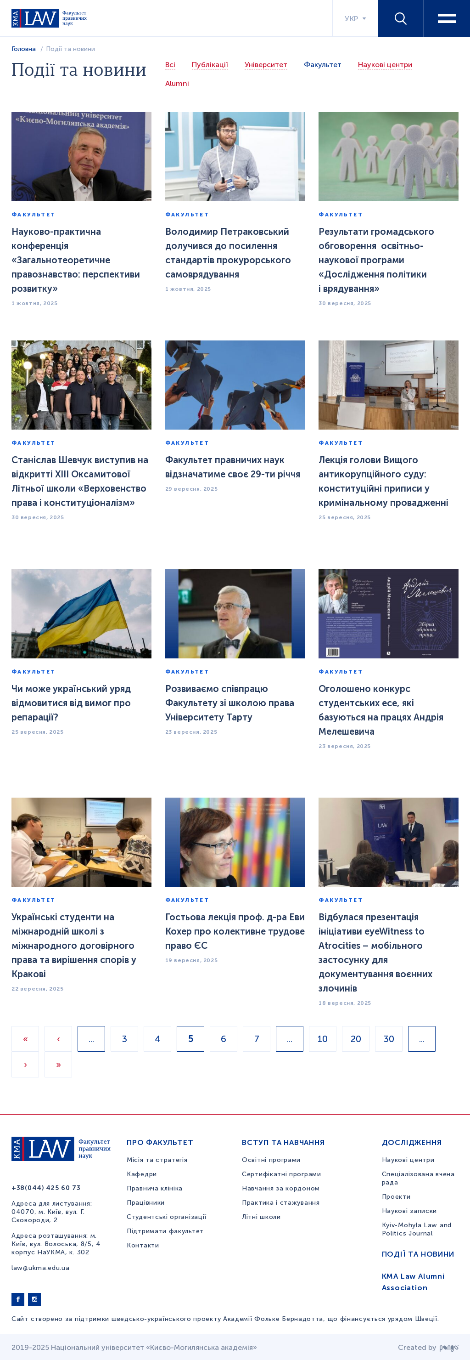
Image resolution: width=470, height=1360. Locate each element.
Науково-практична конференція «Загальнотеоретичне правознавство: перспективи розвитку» (75, 260)
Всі (170, 64)
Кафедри (142, 1174)
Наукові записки (409, 1211)
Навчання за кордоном (281, 1188)
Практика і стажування (281, 1203)
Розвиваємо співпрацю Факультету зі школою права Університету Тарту (229, 703)
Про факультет (160, 1142)
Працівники (146, 1203)
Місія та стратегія (157, 1160)
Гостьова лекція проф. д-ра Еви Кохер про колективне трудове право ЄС (235, 931)
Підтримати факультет (165, 1231)
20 (356, 1038)
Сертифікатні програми (281, 1174)
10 (323, 1038)
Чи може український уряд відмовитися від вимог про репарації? (71, 703)
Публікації (210, 64)
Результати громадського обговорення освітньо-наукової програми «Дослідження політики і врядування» (376, 260)
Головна (23, 49)
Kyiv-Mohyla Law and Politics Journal (417, 1229)
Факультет (322, 64)
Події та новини (418, 1254)
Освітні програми (271, 1160)
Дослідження (412, 1142)
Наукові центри (385, 64)
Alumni (177, 83)
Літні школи (261, 1217)
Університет (266, 64)
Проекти (396, 1197)
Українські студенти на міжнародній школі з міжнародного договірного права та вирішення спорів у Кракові (73, 946)
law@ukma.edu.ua (40, 1268)
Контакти (143, 1245)
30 (388, 1038)
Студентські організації (167, 1217)
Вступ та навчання (283, 1142)
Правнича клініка (155, 1188)
